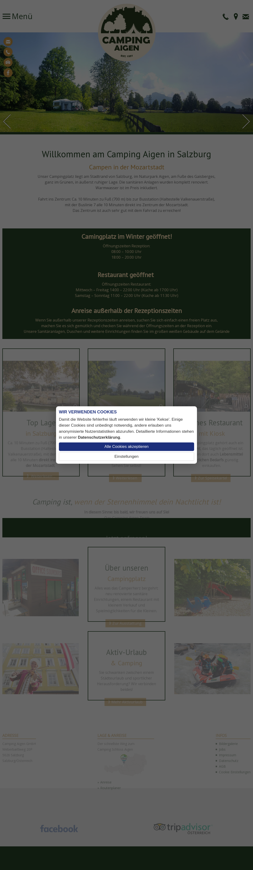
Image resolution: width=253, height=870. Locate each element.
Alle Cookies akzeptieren (126, 446)
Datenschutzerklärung (99, 437)
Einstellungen (126, 456)
